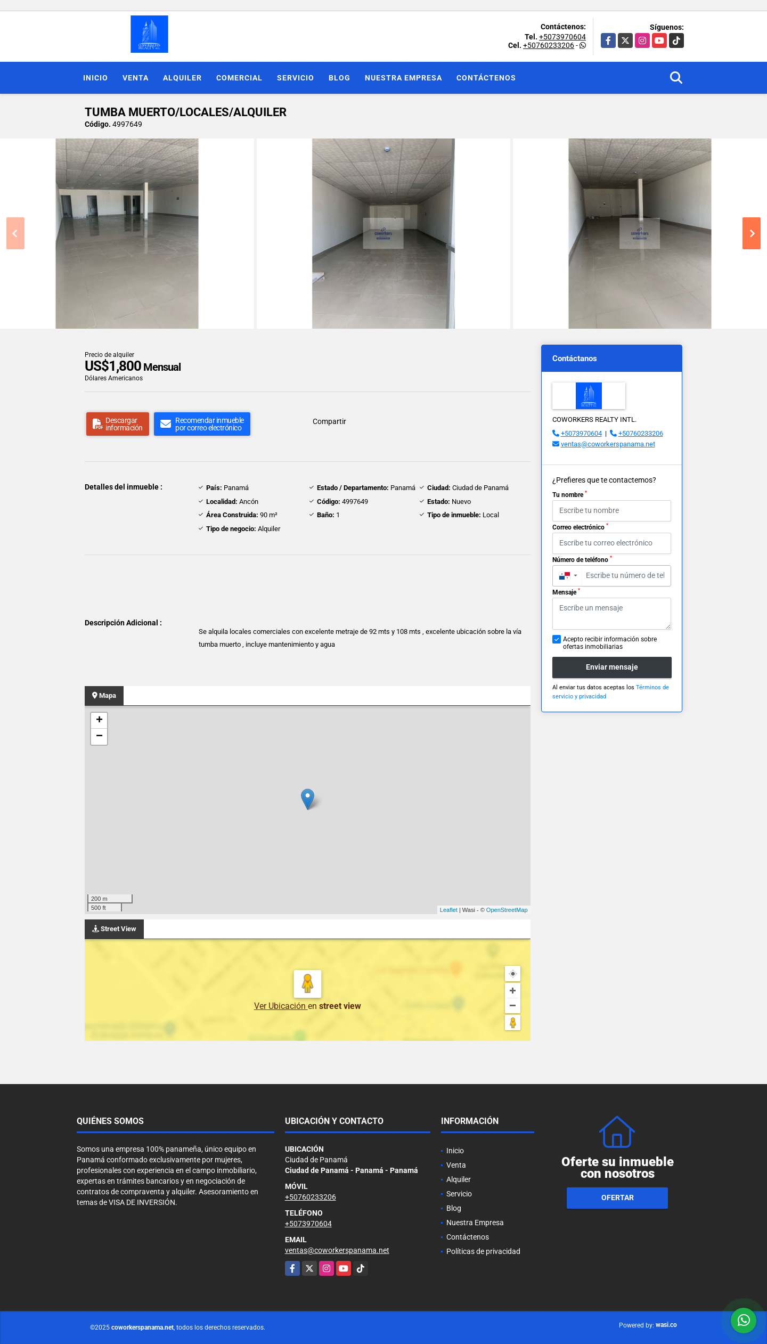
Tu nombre (569, 494)
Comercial (239, 78)
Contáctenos (486, 78)
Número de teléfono (582, 559)
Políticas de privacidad (483, 1251)
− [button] (99, 737)
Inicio (95, 78)
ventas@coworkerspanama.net (608, 444)
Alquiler (182, 78)
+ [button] (99, 721)
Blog (339, 78)
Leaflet (449, 910)
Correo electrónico (580, 527)
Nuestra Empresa (403, 78)
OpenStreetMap (507, 910)
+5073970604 (562, 36)
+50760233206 (548, 45)
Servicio (295, 78)
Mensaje (566, 592)
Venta (136, 78)
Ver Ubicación (281, 1006)
